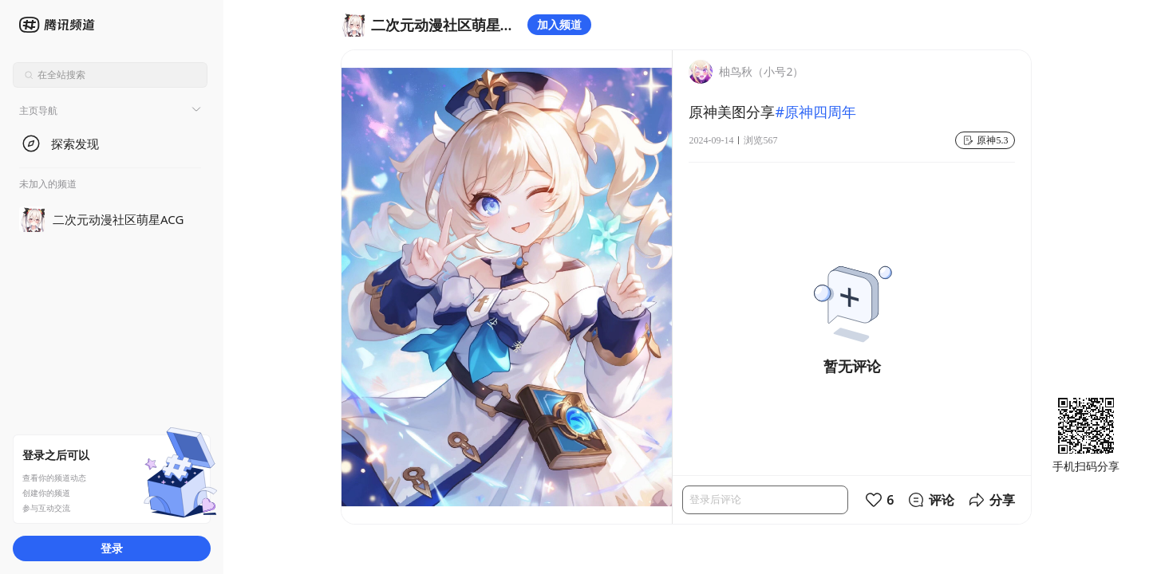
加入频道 (559, 24)
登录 (112, 548)
